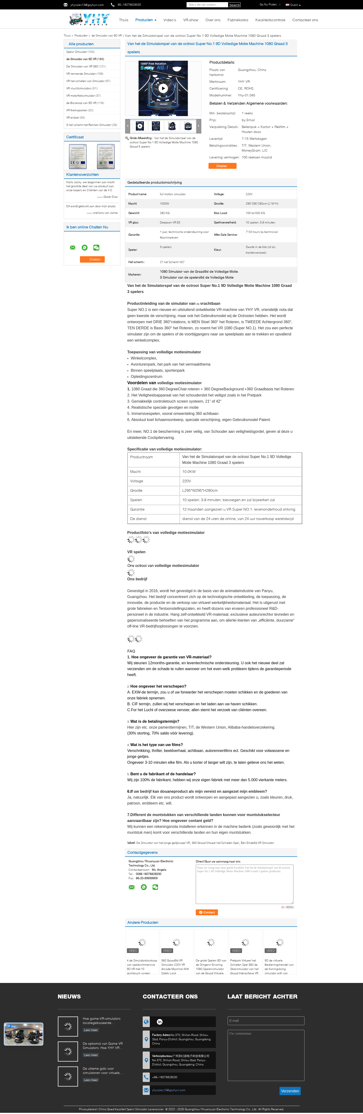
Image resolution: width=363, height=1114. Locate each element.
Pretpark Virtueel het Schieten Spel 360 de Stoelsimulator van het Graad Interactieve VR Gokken (244, 969)
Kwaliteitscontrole (270, 19)
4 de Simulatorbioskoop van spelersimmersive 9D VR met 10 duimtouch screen (142, 967)
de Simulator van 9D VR (107, 35)
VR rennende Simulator (81, 73)
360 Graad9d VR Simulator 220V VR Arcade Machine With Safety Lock (175, 967)
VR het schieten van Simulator (85, 81)
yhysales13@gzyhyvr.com (87, 5)
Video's (169, 19)
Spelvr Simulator (76, 52)
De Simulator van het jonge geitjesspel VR (163, 843)
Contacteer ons (305, 19)
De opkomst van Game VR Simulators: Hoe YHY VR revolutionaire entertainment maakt (104, 1046)
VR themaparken (77, 110)
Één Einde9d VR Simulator (257, 843)
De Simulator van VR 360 (82, 66)
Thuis (123, 19)
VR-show (190, 19)
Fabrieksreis (238, 19)
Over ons (213, 19)
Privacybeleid (87, 1109)
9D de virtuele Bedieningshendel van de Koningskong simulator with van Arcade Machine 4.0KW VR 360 (280, 971)
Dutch (295, 5)
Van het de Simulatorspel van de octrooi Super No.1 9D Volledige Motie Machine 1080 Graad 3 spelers (164, 142)
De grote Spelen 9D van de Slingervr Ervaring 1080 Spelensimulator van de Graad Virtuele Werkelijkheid (211, 969)
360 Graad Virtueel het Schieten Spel (215, 843)
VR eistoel (72, 117)
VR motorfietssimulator (80, 95)
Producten (144, 19)
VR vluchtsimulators (79, 88)
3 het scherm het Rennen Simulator (88, 125)
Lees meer (91, 1030)
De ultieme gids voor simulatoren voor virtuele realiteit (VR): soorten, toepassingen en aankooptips (105, 1071)
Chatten (225, 166)
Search (234, 5)
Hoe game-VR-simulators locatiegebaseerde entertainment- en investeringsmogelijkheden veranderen (103, 1021)
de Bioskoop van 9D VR (81, 103)
